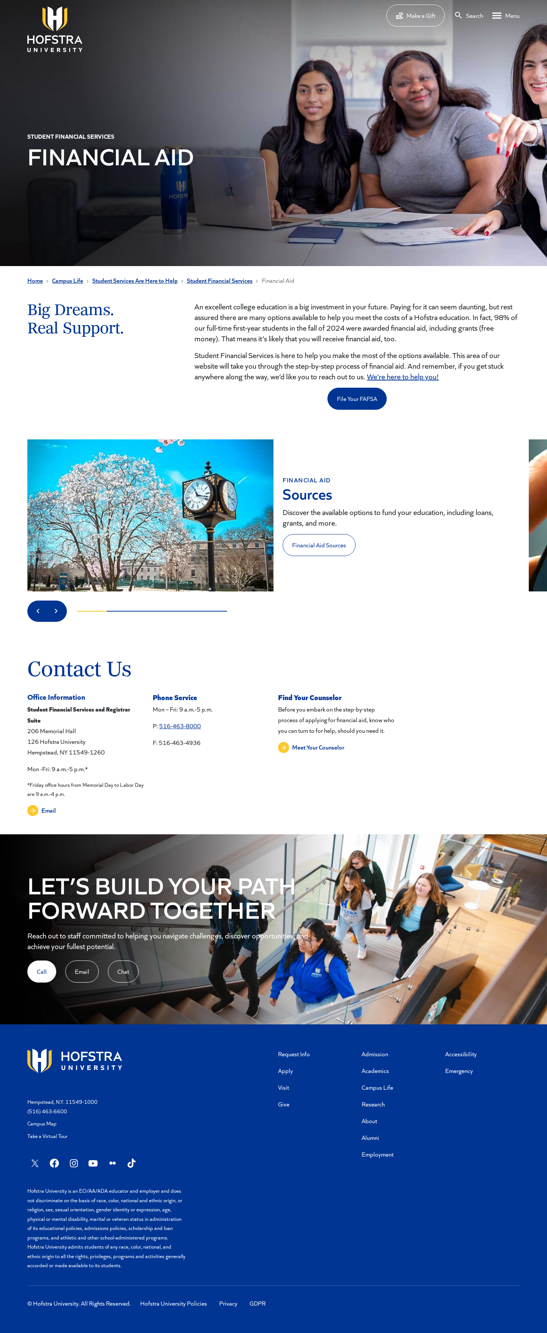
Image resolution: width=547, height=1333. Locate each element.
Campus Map (42, 1123)
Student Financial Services (220, 280)
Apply (285, 1071)
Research (373, 1104)
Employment (378, 1154)
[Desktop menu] (506, 15)
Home (35, 280)
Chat (123, 971)
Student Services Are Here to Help (135, 280)
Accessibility (461, 1054)
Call (42, 971)
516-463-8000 (180, 726)
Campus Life (67, 280)
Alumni (370, 1137)
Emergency (459, 1071)
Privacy (228, 1303)
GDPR (258, 1303)
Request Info (294, 1054)
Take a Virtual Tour (47, 1136)
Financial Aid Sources (319, 545)
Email (82, 971)
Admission (375, 1054)
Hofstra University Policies (173, 1303)
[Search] (468, 15)
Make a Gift (415, 15)
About (369, 1121)
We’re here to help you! (403, 376)
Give (283, 1104)
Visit (283, 1087)
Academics (375, 1071)
